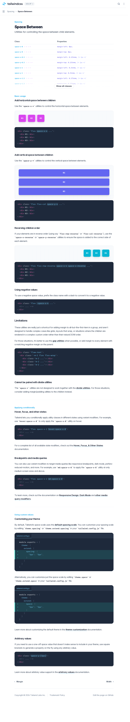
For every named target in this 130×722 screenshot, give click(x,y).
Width (110, 681)
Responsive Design (69, 495)
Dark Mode (85, 495)
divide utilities (83, 388)
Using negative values (26, 289)
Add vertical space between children (34, 155)
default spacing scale (66, 524)
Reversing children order (27, 228)
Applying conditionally (25, 407)
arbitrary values (66, 672)
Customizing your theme (27, 519)
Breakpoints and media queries (31, 458)
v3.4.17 (29, 4)
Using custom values (24, 515)
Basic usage (20, 96)
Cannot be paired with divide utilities (33, 382)
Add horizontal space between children (35, 100)
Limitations (21, 320)
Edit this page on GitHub (103, 695)
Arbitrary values (23, 638)
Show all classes (64, 86)
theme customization (76, 629)
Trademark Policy (57, 695)
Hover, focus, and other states (31, 411)
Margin (19, 681)
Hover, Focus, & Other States (88, 445)
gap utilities (58, 341)
